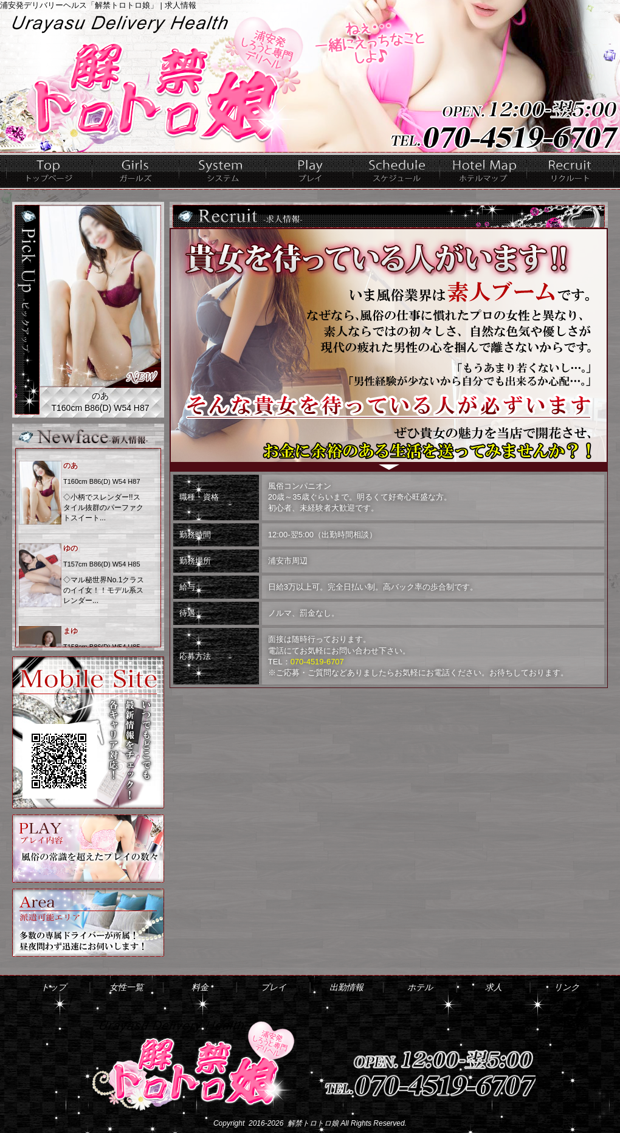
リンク (566, 987)
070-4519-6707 (317, 661)
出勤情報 (396, 171)
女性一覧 (135, 171)
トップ (49, 171)
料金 (222, 171)
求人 (570, 171)
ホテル (483, 171)
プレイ (309, 171)
